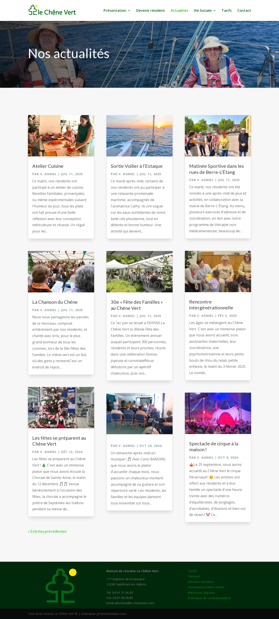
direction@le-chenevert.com (134, 603)
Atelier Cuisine (47, 166)
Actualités (179, 11)
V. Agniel (48, 174)
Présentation (115, 11)
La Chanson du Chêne (55, 302)
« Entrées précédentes (47, 531)
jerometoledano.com (111, 614)
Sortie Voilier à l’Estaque (137, 166)
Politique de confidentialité (209, 598)
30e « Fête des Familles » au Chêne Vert (137, 305)
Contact (244, 11)
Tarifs (227, 11)
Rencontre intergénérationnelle (211, 304)
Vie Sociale (203, 11)
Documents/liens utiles (206, 587)
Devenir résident (150, 11)
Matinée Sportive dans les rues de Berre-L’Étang (216, 169)
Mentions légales (201, 592)
